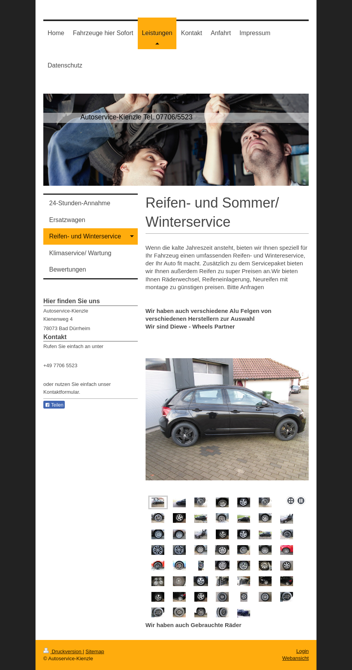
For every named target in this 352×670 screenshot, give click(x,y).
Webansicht (295, 658)
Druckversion (63, 651)
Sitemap (94, 651)
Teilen (54, 405)
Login (302, 651)
